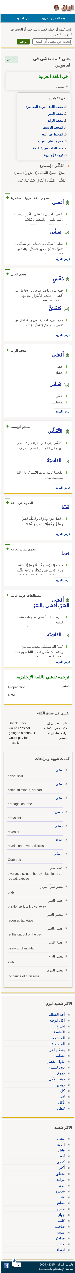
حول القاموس (22, 18)
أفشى (59, 770)
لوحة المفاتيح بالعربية (53, 18)
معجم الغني (54, 113)
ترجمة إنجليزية (52, 155)
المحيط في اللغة (51, 134)
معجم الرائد (54, 120)
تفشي (59, 798)
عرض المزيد (62, 259)
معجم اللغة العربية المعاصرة (43, 107)
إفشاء (59, 840)
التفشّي (58, 854)
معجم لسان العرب (50, 141)
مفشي (58, 826)
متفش (58, 812)
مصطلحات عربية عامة (47, 148)
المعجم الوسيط (52, 127)
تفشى (59, 784)
